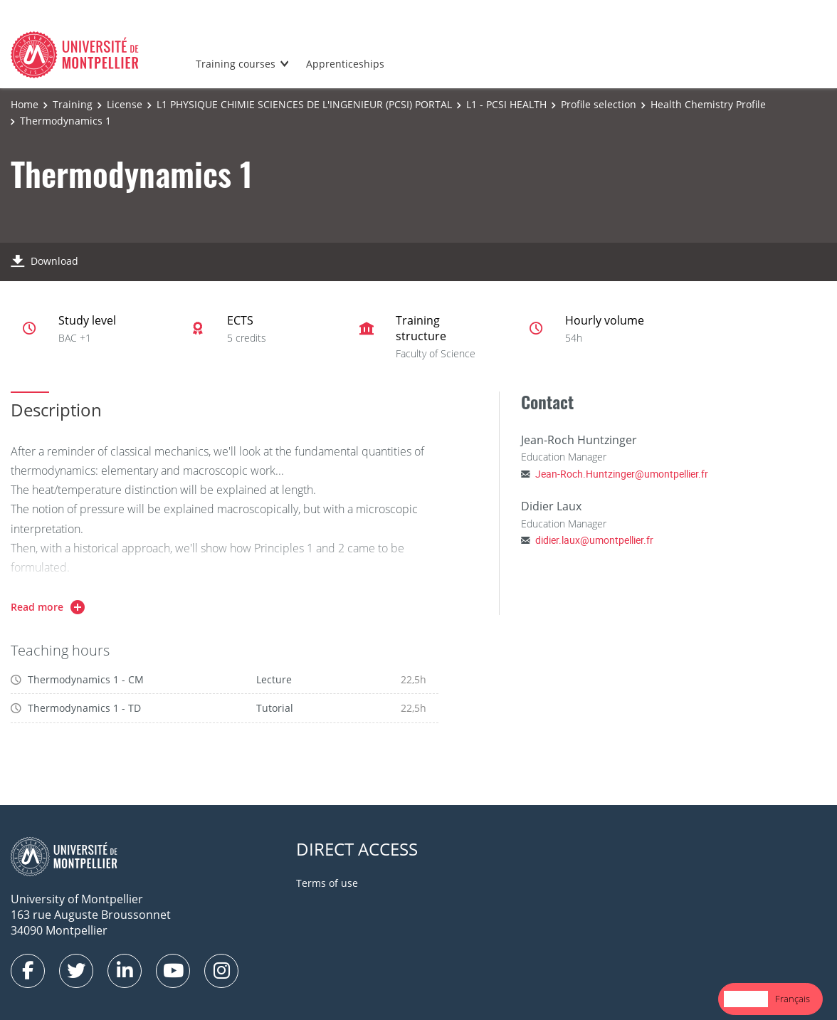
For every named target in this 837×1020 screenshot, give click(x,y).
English (746, 998)
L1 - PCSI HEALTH (506, 104)
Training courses (235, 63)
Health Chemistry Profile (708, 104)
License (124, 104)
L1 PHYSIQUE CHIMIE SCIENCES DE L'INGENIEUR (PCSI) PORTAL (304, 104)
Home (24, 104)
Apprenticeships (345, 63)
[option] (792, 999)
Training (73, 104)
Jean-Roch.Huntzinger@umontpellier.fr (621, 473)
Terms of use (327, 883)
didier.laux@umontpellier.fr (594, 540)
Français (792, 998)
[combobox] (746, 999)
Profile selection (598, 104)
